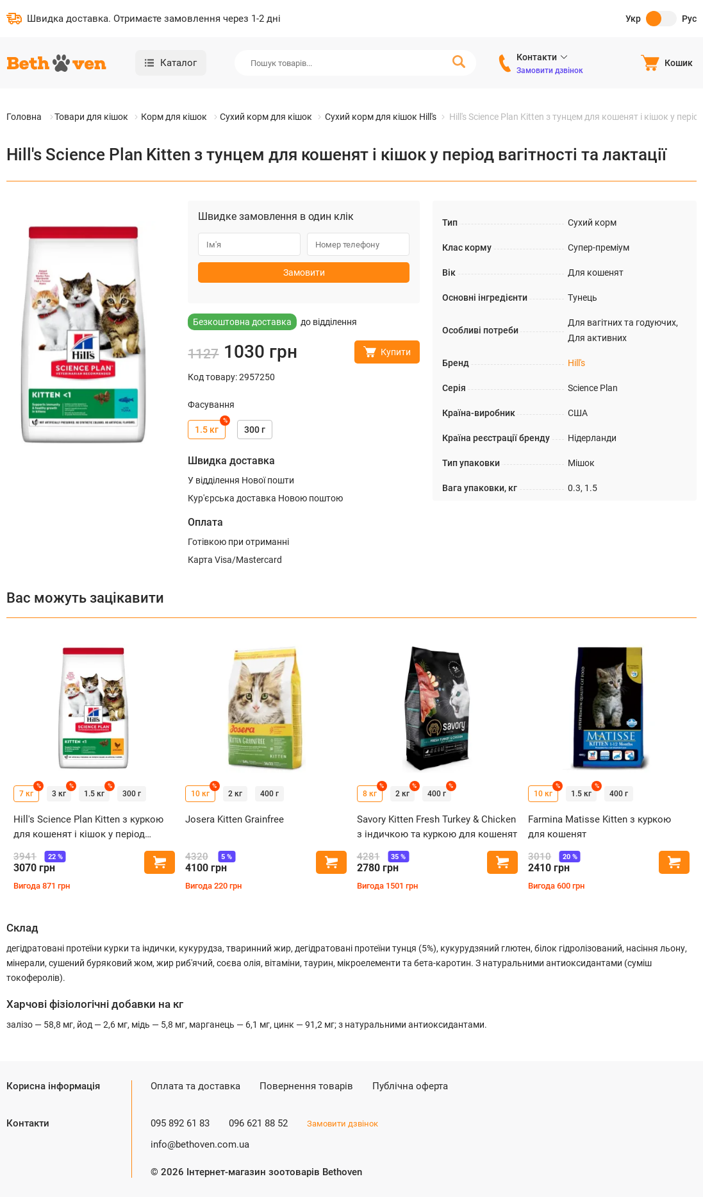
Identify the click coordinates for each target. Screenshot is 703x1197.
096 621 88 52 (258, 1123)
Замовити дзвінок (550, 70)
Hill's (576, 363)
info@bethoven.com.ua (200, 1144)
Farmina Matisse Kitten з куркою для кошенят (599, 827)
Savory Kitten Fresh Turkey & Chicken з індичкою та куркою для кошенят (437, 827)
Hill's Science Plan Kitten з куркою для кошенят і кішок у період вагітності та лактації (88, 827)
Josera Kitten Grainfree (234, 819)
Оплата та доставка (195, 1086)
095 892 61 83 (180, 1123)
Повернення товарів (306, 1086)
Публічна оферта (410, 1086)
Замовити (304, 272)
